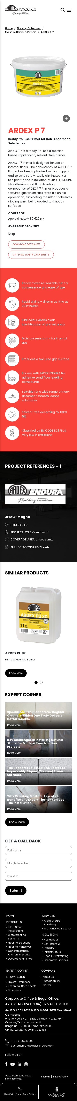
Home (9, 28)
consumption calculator (57, 1095)
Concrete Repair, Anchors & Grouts (19, 952)
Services (48, 916)
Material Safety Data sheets (31, 254)
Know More (16, 673)
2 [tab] (41, 682)
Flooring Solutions (19, 942)
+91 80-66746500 (22, 1041)
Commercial (52, 943)
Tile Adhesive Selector (57, 928)
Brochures (14, 990)
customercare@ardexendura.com (32, 1045)
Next (66, 632)
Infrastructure (52, 952)
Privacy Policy (60, 1076)
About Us (48, 977)
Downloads (15, 977)
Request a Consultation (20, 1093)
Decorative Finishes (20, 958)
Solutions (50, 935)
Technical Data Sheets (22, 986)
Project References (19, 982)
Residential (51, 939)
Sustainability (51, 981)
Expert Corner (17, 971)
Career (47, 985)
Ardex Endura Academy (52, 922)
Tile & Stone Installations (16, 929)
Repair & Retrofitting (56, 956)
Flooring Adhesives (29, 28)
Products (14, 922)
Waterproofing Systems (17, 936)
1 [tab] (36, 682)
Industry (49, 948)
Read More (14, 725)
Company (48, 971)
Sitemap (45, 1076)
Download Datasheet (26, 244)
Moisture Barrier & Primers (20, 32)
